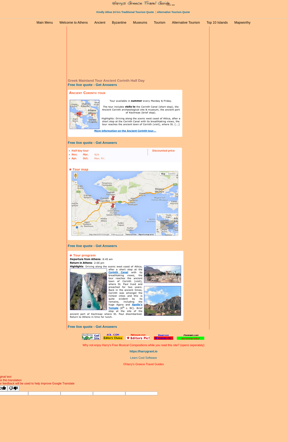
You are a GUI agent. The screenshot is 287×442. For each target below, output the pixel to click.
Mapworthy (242, 22)
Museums (140, 22)
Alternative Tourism (186, 22)
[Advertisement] (50, 82)
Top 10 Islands (217, 22)
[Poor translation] (13, 388)
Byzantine (119, 22)
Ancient (99, 22)
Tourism (159, 22)
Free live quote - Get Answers (92, 85)
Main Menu (45, 22)
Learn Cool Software (143, 357)
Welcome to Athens (73, 22)
